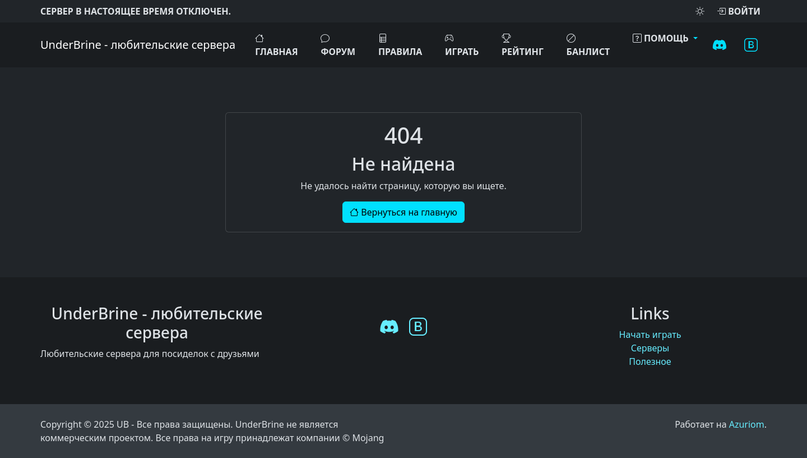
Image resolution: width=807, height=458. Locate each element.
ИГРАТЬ (462, 45)
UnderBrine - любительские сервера (137, 44)
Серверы (650, 348)
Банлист (588, 45)
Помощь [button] (662, 38)
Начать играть (650, 334)
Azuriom (746, 424)
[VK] (751, 44)
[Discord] (719, 44)
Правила (400, 45)
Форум (338, 45)
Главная (276, 45)
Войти (738, 11)
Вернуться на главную (403, 212)
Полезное (650, 361)
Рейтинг (523, 45)
